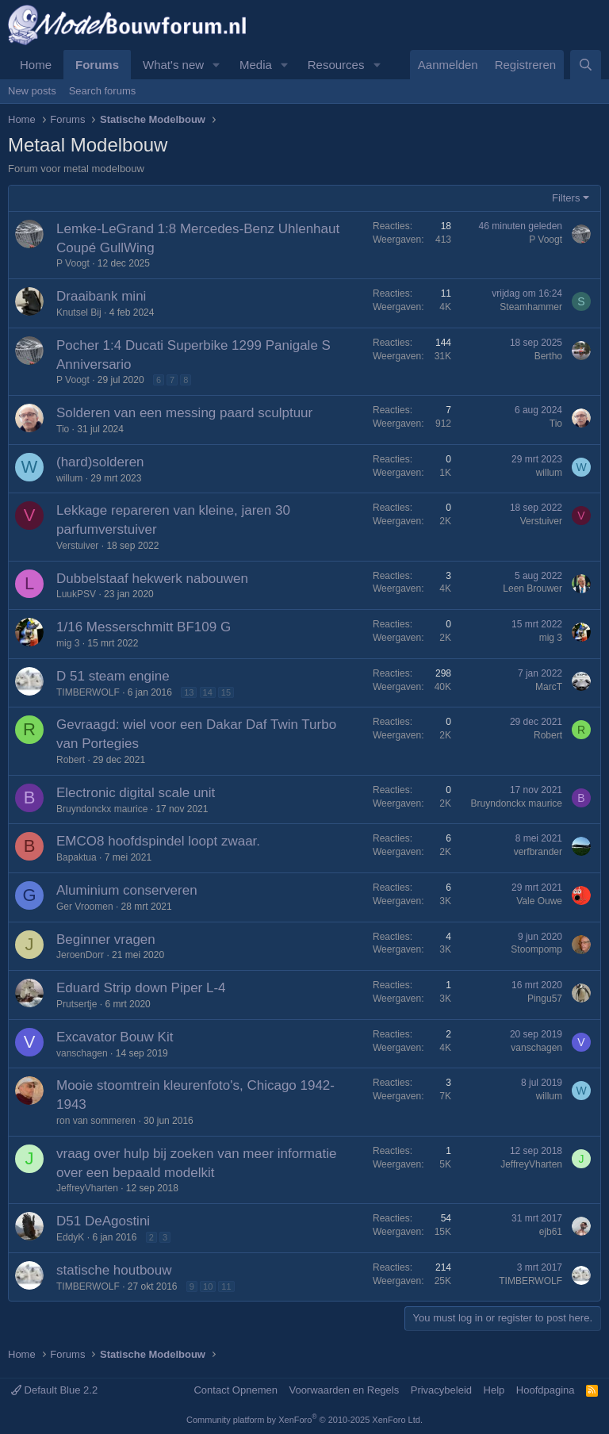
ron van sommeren (96, 1120)
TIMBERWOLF (88, 692)
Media (255, 64)
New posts (32, 91)
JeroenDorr (80, 954)
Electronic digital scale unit (135, 792)
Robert (70, 759)
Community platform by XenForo (304, 1419)
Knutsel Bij (79, 312)
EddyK (70, 1237)
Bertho (548, 356)
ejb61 (550, 1231)
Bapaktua (76, 857)
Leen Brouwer (532, 588)
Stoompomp (536, 949)
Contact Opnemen (235, 1390)
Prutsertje (76, 1004)
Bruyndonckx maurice (101, 809)
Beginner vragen (105, 939)
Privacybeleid (441, 1390)
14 (208, 692)
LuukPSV (76, 594)
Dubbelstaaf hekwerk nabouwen (152, 578)
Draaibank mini (101, 296)
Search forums (102, 91)
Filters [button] (566, 198)
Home (36, 64)
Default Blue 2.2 (54, 1390)
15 (226, 692)
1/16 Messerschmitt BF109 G (143, 627)
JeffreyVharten (87, 1188)
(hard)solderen (100, 462)
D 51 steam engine (113, 676)
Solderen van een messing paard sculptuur (184, 412)
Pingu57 (544, 998)
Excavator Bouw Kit (114, 1037)
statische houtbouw (114, 1270)
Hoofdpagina (545, 1390)
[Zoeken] (585, 64)
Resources (336, 64)
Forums (97, 64)
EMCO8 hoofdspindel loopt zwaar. (158, 841)
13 (188, 692)
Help (494, 1390)
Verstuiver (77, 545)
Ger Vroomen (84, 906)
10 (208, 1286)
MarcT (548, 686)
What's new (173, 64)
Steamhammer (531, 306)
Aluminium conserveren (126, 890)
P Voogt (73, 263)
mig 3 (67, 643)
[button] (216, 64)
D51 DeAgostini (103, 1221)
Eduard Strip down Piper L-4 (141, 987)
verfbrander (538, 851)
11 (226, 1286)
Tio (62, 429)
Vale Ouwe (539, 901)
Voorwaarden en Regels (344, 1390)
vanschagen (82, 1053)
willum (69, 478)
